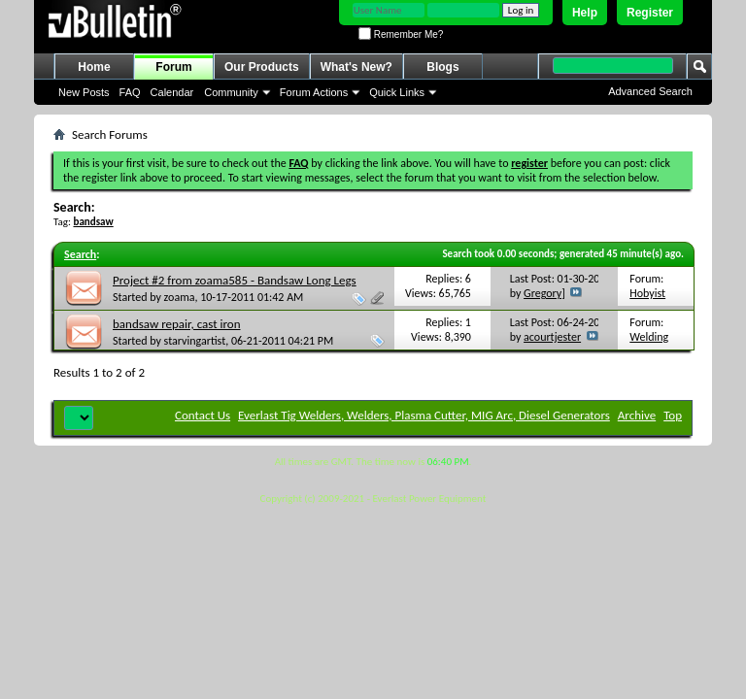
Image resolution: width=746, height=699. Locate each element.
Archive (637, 415)
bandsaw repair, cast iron (176, 323)
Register (650, 12)
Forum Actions (314, 92)
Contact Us (202, 415)
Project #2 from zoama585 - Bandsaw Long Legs (234, 280)
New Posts (84, 92)
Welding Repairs (648, 344)
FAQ (130, 92)
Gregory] (544, 293)
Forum (173, 67)
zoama (179, 297)
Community (231, 92)
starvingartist (195, 341)
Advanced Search (650, 91)
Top (672, 415)
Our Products (261, 67)
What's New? (356, 67)
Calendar (172, 92)
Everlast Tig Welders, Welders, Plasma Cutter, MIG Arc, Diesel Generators (424, 415)
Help (584, 12)
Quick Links (396, 92)
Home (94, 67)
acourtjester (552, 337)
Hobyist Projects (648, 300)
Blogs (442, 67)
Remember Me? (400, 34)
